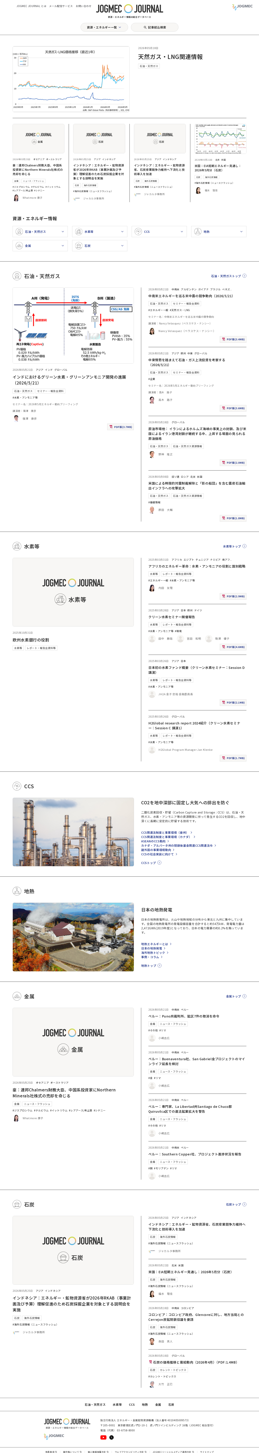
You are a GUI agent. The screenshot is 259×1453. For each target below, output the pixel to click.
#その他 (153, 1030)
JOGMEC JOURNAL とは (31, 6)
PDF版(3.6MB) (233, 409)
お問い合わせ (84, 6)
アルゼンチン (189, 289)
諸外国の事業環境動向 (156, 850)
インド (49, 370)
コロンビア (187, 1308)
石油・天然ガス (149, 66)
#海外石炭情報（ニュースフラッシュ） (93, 191)
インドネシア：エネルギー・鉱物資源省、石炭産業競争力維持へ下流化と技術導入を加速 (159, 169)
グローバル (60, 370)
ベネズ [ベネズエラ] (226, 289)
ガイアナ (203, 289)
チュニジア (202, 559)
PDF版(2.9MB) (233, 597)
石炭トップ (233, 1204)
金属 (16, 180)
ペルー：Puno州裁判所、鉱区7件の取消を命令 (183, 1016)
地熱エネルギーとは (154, 944)
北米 (217, 159)
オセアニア (39, 159)
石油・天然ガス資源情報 (187, 446)
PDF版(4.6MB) (233, 647)
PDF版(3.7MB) (121, 427)
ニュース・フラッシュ (33, 180)
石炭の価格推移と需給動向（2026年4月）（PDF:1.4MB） (193, 1362)
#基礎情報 (154, 502)
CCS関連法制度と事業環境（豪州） (165, 832)
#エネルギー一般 (158, 310)
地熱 (145, 1404)
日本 (183, 610)
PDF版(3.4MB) (233, 340)
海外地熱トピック (153, 952)
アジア (97, 159)
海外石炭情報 (90, 185)
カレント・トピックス (173, 1370)
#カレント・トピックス (162, 1376)
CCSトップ (148, 863)
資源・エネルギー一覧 (102, 27)
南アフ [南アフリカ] (226, 559)
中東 (190, 353)
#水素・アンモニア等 (25, 397)
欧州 (183, 353)
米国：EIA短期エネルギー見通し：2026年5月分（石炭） (218, 168)
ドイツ (198, 610)
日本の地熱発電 (151, 948)
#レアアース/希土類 (23, 190)
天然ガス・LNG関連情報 (170, 56)
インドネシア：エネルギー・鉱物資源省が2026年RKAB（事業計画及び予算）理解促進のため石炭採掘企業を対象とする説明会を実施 (98, 171)
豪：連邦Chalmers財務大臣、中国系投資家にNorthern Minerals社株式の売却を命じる (38, 169)
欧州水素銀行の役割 (31, 640)
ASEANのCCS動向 (153, 841)
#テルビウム (37, 186)
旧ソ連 (176, 476)
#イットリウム (53, 186)
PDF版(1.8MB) (233, 519)
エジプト (189, 559)
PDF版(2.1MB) (233, 703)
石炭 (77, 185)
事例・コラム (150, 957)
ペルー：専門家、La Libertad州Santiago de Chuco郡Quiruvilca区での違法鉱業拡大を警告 (190, 1109)
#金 (150, 1078)
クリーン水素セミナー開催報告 (171, 616)
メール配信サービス (61, 6)
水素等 (18, 648)
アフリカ (177, 559)
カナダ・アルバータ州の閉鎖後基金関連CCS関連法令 (177, 845)
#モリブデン (161, 1168)
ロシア (185, 476)
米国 (223, 159)
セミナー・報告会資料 (50, 391)
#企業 (151, 379)
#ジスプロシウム (21, 186)
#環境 (178, 631)
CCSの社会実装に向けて (157, 854)
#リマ (162, 1030)
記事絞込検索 (157, 27)
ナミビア (215, 559)
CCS (132, 1404)
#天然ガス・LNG (180, 310)
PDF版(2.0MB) (233, 463)
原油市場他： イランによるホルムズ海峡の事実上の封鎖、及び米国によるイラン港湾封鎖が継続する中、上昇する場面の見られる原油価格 (197, 433)
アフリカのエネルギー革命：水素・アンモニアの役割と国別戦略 (197, 566)
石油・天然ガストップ (226, 276)
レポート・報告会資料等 (41, 648)
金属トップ (233, 996)
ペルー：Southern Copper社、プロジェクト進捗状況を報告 (195, 1154)
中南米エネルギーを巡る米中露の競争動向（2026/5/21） (191, 295)
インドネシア (109, 159)
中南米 (176, 289)
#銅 (150, 1168)
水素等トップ (232, 546)
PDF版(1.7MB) (233, 758)
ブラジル (215, 289)
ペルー (185, 1009)
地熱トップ (148, 965)
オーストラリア (54, 159)
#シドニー (39, 190)
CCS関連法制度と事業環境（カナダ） (166, 837)
